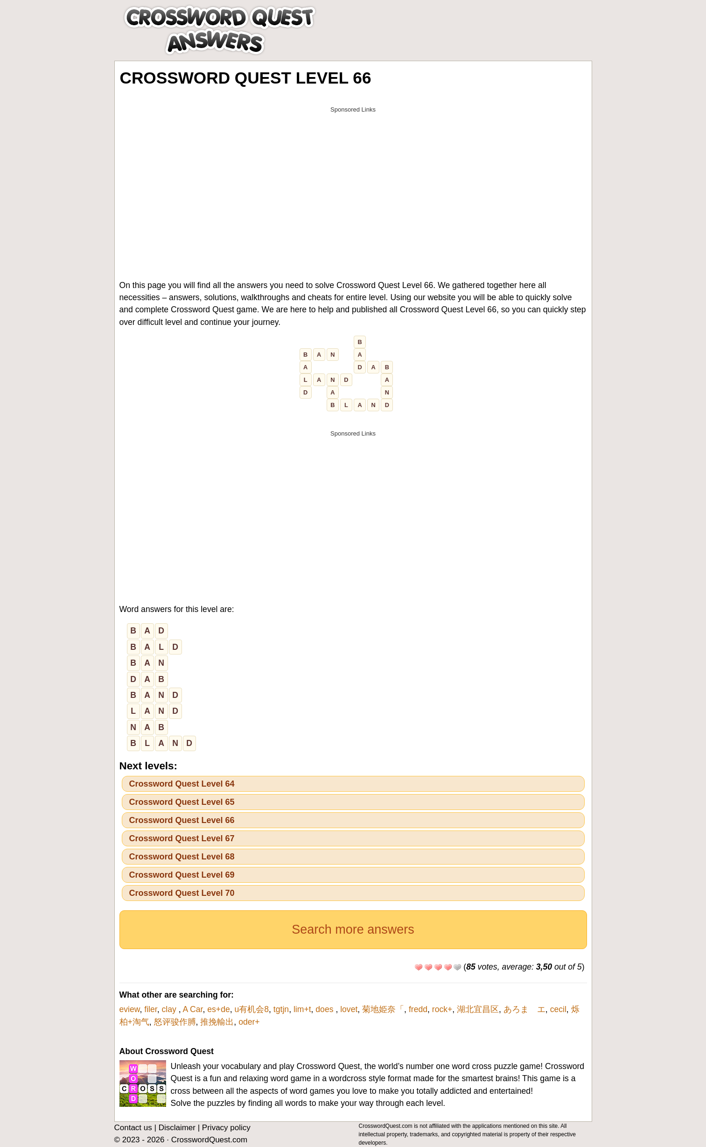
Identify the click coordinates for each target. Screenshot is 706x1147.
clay (169, 1009)
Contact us (133, 1127)
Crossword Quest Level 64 (182, 783)
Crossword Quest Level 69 (182, 875)
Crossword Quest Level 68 (182, 856)
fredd (418, 1009)
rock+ (442, 1009)
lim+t (302, 1009)
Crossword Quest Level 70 (182, 893)
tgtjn (281, 1009)
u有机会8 (252, 1009)
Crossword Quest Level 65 (182, 802)
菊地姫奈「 (383, 1009)
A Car (192, 1009)
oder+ (249, 1022)
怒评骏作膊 (175, 1022)
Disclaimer (177, 1127)
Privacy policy (226, 1127)
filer (150, 1009)
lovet (348, 1009)
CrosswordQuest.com (209, 1139)
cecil (558, 1009)
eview (129, 1009)
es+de (218, 1009)
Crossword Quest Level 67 (182, 838)
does (325, 1009)
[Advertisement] (353, 183)
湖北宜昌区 (478, 1009)
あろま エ (524, 1009)
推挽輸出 (217, 1022)
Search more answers (353, 929)
